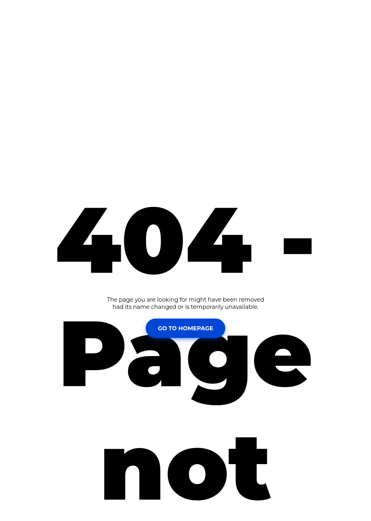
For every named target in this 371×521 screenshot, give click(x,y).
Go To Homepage (185, 328)
